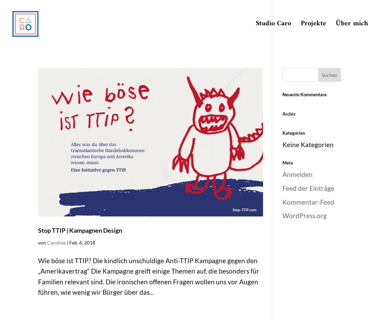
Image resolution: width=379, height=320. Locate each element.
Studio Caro (273, 25)
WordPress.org (304, 216)
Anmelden (297, 174)
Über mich (352, 25)
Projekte (313, 25)
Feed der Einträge (308, 188)
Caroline (56, 243)
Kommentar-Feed (308, 202)
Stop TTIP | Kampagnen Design (80, 230)
